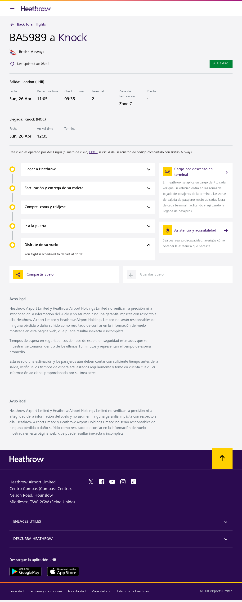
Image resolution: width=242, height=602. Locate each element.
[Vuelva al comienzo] (222, 458)
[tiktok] (133, 482)
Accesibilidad (77, 591)
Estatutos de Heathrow (133, 591)
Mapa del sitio (101, 591)
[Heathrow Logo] (36, 8)
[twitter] (91, 482)
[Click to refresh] (12, 64)
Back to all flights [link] (27, 24)
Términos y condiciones (45, 591)
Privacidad (16, 591)
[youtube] (112, 482)
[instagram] (123, 482)
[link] (196, 190)
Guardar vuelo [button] (145, 274)
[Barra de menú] (12, 8)
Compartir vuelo (33, 274)
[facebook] (101, 482)
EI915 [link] (93, 152)
